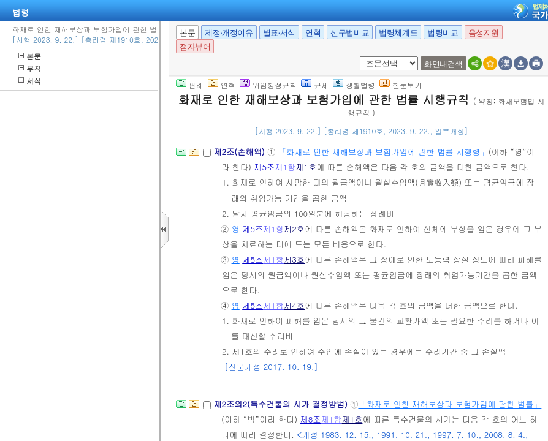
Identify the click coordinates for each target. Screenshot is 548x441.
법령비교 (442, 32)
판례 (190, 85)
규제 (315, 85)
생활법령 (354, 85)
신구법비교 (349, 32)
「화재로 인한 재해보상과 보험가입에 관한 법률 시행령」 (383, 151)
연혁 (313, 32)
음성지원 (483, 32)
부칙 (29, 68)
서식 (29, 80)
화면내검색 (443, 64)
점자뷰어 (195, 46)
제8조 (310, 419)
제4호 (294, 305)
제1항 (285, 167)
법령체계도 (398, 32)
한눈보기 (400, 85)
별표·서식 (279, 32)
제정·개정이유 (229, 32)
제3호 (294, 259)
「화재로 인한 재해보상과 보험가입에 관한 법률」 (449, 404)
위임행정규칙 (268, 85)
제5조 (264, 167)
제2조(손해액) (240, 151)
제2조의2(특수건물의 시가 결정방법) (281, 404)
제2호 (294, 229)
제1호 (305, 167)
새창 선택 (358, 56)
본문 (29, 56)
